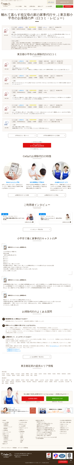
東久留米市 (18, 381)
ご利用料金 (5, 430)
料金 (25, 6)
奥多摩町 (12, 383)
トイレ (21, 434)
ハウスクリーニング (8, 426)
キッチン (22, 433)
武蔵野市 (18, 380)
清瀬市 (23, 381)
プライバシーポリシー (6, 447)
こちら (61, 401)
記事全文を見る (28, 222)
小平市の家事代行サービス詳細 (51, 135)
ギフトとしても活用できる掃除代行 (44, 432)
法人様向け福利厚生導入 (66, 420)
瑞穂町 (50, 381)
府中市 (22, 380)
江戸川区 (18, 373)
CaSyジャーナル (64, 424)
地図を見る (17, 456)
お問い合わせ (51, 2)
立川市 (46, 380)
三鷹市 (12, 380)
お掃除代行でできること (13, 349)
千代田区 (8, 375)
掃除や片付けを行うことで (42, 426)
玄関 (21, 442)
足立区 (3, 373)
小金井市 (57, 380)
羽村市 (55, 381)
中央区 (3, 375)
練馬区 (22, 375)
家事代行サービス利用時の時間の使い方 (45, 429)
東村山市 (35, 381)
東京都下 (25, 9)
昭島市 (51, 380)
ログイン (59, 6)
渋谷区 (44, 373)
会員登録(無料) (68, 6)
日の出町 (67, 381)
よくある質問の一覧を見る (37, 356)
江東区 (35, 373)
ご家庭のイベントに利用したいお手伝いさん (46, 430)
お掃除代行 (20, 27)
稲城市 (32, 380)
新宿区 (49, 373)
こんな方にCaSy (23, 422)
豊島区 (13, 375)
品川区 (40, 373)
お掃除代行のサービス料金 (51, 195)
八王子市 (42, 380)
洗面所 (21, 437)
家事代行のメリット (41, 422)
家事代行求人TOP (57, 398)
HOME (4, 420)
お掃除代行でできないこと (14, 350)
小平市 (30, 9)
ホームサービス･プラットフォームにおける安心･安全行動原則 (46, 438)
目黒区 (35, 375)
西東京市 (12, 381)
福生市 (46, 381)
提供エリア (40, 6)
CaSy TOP (4, 9)
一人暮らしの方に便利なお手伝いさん (45, 423)
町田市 (27, 380)
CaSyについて (63, 426)
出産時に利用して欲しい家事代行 (44, 435)
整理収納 (5, 428)
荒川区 (7, 373)
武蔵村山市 (40, 381)
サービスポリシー (54, 346)
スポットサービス (7, 432)
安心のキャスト (22, 424)
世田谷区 (64, 373)
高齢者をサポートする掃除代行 (43, 425)
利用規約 (15, 447)
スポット (45, 27)
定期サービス (6, 434)
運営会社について (64, 427)
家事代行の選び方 (40, 420)
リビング (22, 439)
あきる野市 (61, 381)
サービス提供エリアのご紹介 (12, 9)
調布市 (7, 380)
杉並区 (54, 373)
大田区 (22, 373)
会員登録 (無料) (32, 398)
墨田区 (58, 373)
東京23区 (4, 371)
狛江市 (3, 380)
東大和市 (29, 381)
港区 (31, 375)
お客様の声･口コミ (23, 420)
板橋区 (12, 373)
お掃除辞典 (21, 431)
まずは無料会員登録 (37, 145)
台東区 (68, 373)
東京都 (21, 9)
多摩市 (36, 380)
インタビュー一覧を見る (36, 229)
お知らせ (21, 429)
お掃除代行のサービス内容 (22, 195)
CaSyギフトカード (23, 427)
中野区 (18, 375)
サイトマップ (63, 433)
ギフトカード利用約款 (23, 447)
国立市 (6, 381)
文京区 (27, 375)
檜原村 (6, 383)
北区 (31, 373)
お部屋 (21, 440)
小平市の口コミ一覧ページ (22, 135)
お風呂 (21, 436)
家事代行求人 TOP (64, 2)
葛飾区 (27, 373)
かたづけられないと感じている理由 (44, 433)
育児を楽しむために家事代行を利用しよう (46, 427)
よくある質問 (49, 6)
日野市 (66, 380)
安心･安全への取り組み (65, 422)
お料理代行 (6, 425)
